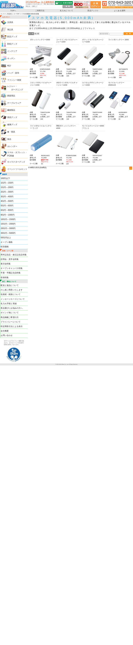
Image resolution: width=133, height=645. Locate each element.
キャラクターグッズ (16, 162)
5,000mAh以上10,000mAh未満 (50, 28)
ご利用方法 (40, 11)
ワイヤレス (89, 28)
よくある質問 (119, 11)
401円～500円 (7, 201)
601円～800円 (7, 210)
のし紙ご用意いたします (11, 290)
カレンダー (12, 146)
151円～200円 (7, 187)
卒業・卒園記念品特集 (11, 273)
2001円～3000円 (8, 228)
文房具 (10, 22)
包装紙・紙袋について (11, 294)
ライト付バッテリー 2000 (118, 40)
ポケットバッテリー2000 (40, 40)
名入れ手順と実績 (9, 303)
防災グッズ (12, 37)
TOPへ (13, 11)
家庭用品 (11, 96)
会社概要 (5, 331)
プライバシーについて (11, 322)
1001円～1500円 (8, 219)
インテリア (12, 51)
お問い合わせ (7, 335)
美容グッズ (12, 117)
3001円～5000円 (8, 233)
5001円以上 (6, 238)
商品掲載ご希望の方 (10, 317)
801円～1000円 (7, 215)
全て (31, 28)
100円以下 (5, 178)
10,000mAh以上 (75, 28)
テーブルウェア (14, 103)
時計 (9, 66)
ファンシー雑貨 (14, 80)
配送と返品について (10, 285)
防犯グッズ (12, 44)
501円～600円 (7, 206)
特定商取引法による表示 (11, 326)
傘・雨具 (11, 132)
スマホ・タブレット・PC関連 (17, 154)
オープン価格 (7, 242)
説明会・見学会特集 (10, 259)
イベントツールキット (17, 169)
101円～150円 (7, 183)
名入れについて (66, 11)
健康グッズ (12, 124)
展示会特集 (6, 264)
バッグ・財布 (13, 73)
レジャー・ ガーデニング (15, 88)
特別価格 (5, 247)
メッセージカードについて (12, 299)
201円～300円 (7, 192)
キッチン (11, 58)
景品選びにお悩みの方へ (11, 308)
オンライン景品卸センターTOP (10, 14)
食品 (9, 139)
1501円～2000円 (8, 224)
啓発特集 (5, 277)
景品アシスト (93, 11)
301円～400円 (7, 197)
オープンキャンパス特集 (11, 268)
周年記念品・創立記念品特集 (14, 254)
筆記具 (10, 29)
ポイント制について (10, 313)
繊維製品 (11, 110)
